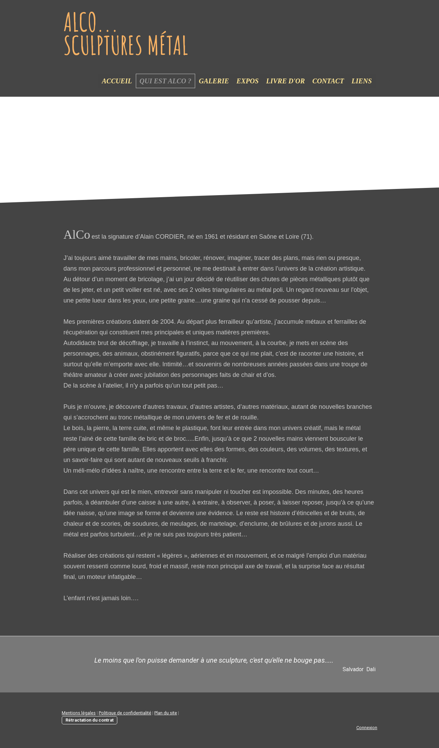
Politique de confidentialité (125, 712)
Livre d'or (285, 81)
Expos (248, 81)
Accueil (117, 81)
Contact (328, 81)
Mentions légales (79, 712)
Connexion (366, 727)
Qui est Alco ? (165, 81)
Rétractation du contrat (90, 720)
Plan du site (165, 712)
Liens (362, 81)
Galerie (214, 81)
